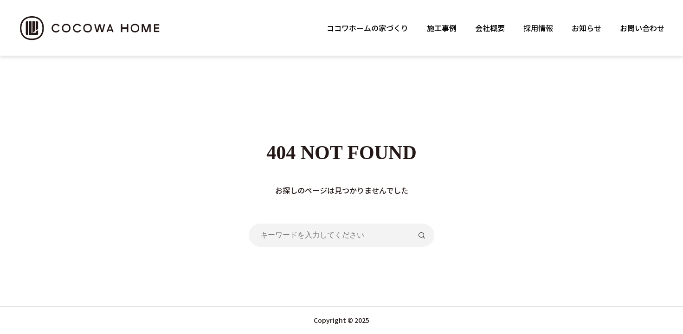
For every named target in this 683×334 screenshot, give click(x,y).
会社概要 (490, 27)
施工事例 (442, 27)
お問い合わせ (642, 27)
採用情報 (538, 27)
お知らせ (586, 27)
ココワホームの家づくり (367, 27)
